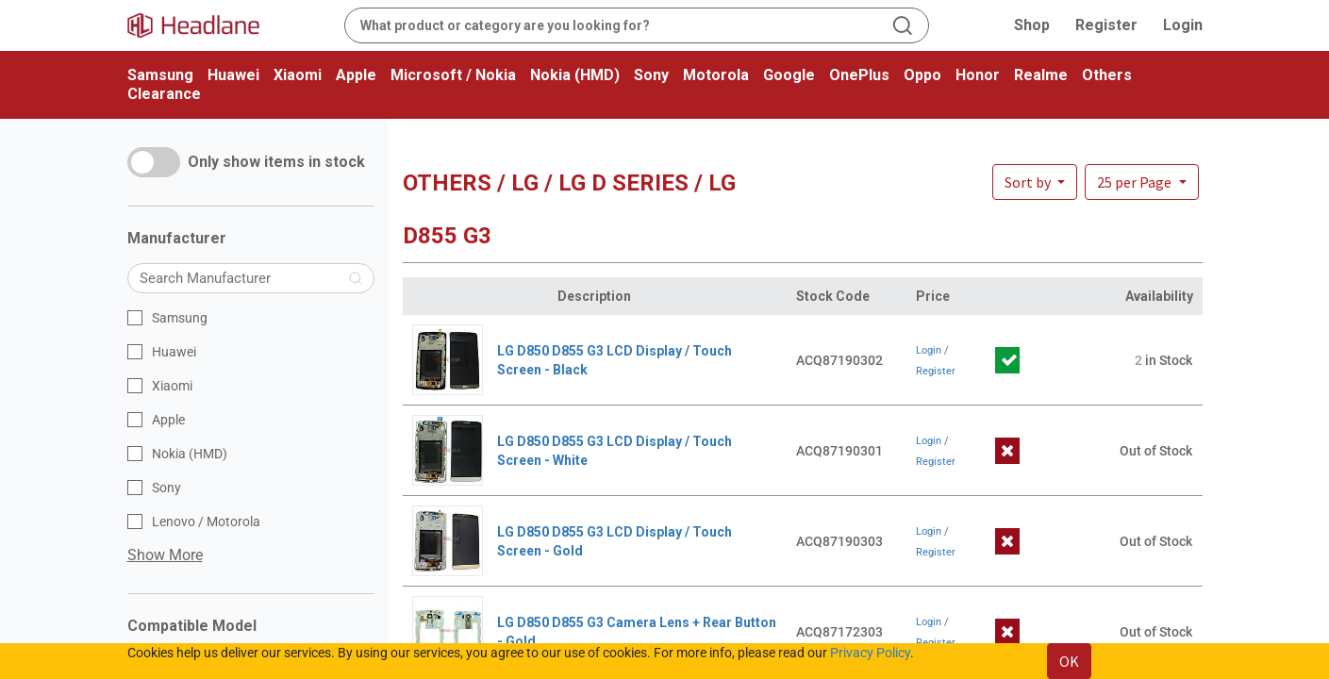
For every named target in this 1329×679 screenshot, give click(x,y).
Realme (1041, 75)
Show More (165, 555)
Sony (651, 75)
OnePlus (859, 75)
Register (1106, 25)
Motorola (716, 75)
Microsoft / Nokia (453, 75)
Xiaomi (298, 75)
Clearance (164, 94)
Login (1183, 25)
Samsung (160, 75)
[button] (1141, 182)
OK (1069, 661)
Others (1107, 75)
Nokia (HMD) (575, 75)
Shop (1032, 25)
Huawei (233, 75)
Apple (356, 75)
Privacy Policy (870, 652)
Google (789, 75)
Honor (977, 75)
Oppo (922, 75)
